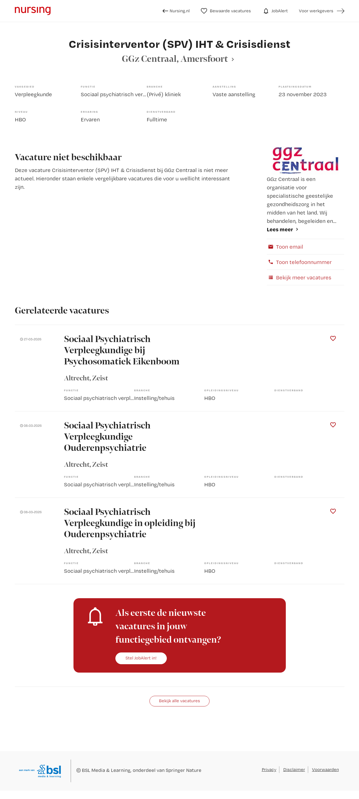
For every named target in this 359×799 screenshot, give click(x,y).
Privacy (269, 769)
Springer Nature (183, 770)
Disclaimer (294, 769)
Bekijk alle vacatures (179, 700)
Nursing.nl (176, 11)
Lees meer (280, 229)
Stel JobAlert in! (141, 658)
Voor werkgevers (316, 10)
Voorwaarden (325, 769)
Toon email (285, 246)
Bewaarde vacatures (226, 11)
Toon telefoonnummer (299, 262)
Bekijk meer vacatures (299, 277)
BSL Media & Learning (106, 770)
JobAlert (275, 11)
